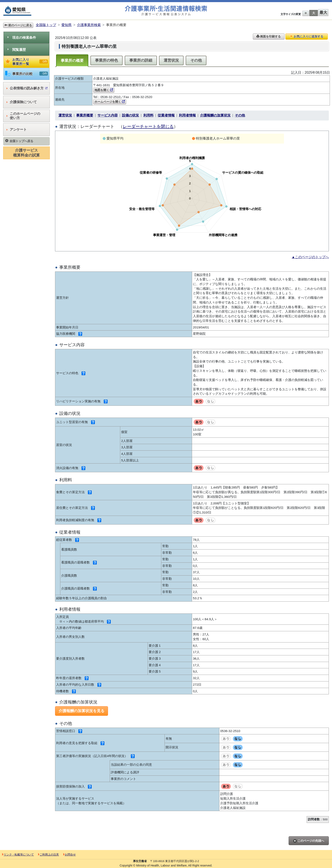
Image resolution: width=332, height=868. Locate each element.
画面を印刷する (268, 36)
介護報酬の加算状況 (215, 115)
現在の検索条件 (22, 37)
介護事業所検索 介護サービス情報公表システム (166, 10)
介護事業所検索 (89, 25)
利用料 (148, 115)
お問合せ (69, 854)
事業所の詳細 (140, 60)
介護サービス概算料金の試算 (26, 152)
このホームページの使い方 (23, 116)
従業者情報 (166, 115)
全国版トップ (46, 25)
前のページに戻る (18, 25)
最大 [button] (323, 12)
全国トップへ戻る (19, 141)
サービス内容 (107, 115)
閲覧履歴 (17, 49)
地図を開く (103, 90)
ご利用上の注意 (48, 854)
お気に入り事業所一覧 (26, 62)
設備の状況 (130, 115)
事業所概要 (84, 115)
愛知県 (66, 25)
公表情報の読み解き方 (27, 88)
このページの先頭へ (308, 841)
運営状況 (171, 60)
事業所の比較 (26, 74)
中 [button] (306, 13)
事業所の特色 (106, 60)
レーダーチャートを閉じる (148, 126)
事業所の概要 (72, 60)
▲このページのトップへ (310, 257)
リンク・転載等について (18, 854)
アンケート (17, 129)
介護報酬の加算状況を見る (81, 711)
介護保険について (22, 102)
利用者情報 (187, 115)
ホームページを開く (109, 101)
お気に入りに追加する (306, 36)
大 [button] (313, 13)
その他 (196, 60)
